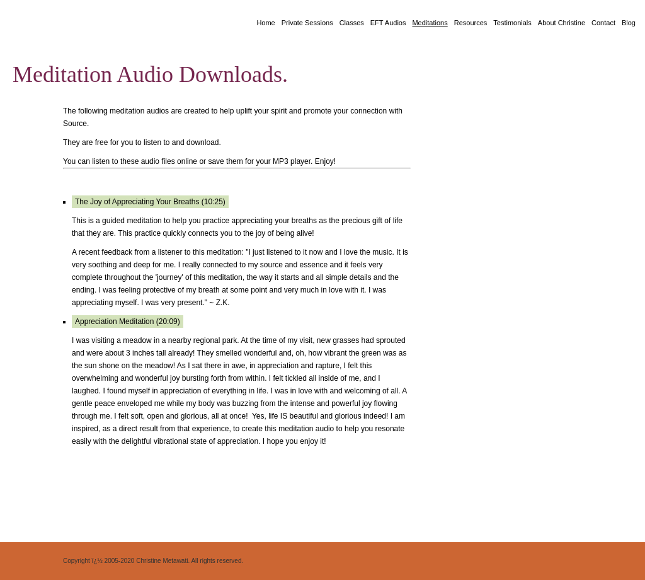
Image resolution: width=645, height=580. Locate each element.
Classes (352, 22)
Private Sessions (307, 22)
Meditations (429, 22)
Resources (471, 22)
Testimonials (512, 22)
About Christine (561, 22)
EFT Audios (388, 22)
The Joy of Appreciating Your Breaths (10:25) (150, 201)
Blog (629, 22)
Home (265, 22)
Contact (603, 22)
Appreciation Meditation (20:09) (127, 321)
